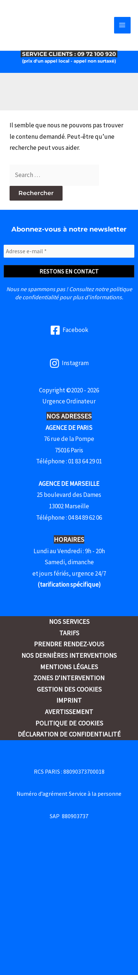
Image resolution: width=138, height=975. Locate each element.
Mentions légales (69, 667)
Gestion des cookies (69, 689)
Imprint (69, 700)
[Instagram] (69, 363)
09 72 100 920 (97, 53)
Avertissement (69, 711)
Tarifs (69, 633)
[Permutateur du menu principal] (122, 25)
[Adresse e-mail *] (69, 251)
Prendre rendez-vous (69, 644)
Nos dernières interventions (69, 655)
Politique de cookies (69, 723)
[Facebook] (69, 330)
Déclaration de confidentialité (69, 734)
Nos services (69, 621)
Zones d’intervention (69, 678)
